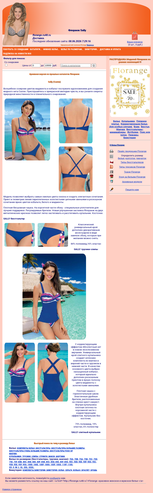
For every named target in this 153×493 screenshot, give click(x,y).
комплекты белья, (26, 448)
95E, (16, 464)
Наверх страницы (12, 489)
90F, (85, 461)
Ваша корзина (135, 40)
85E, (57, 461)
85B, (43, 461)
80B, (20, 461)
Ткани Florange (132, 171)
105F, (53, 464)
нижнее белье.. (43, 49)
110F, (65, 464)
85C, (48, 461)
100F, (42, 464)
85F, (62, 461)
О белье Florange (117, 145)
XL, (22, 467)
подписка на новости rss (3, 53)
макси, (52, 456)
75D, (96, 459)
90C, (71, 461)
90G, (89, 461)
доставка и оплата (100, 49)
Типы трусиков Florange (132, 166)
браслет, (86, 470)
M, (16, 467)
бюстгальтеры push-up (61, 450)
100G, (48, 464)
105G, (59, 464)
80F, (39, 461)
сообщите (54, 478)
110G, (70, 464)
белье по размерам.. (61, 49)
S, (14, 467)
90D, (76, 461)
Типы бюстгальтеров (132, 162)
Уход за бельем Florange (132, 176)
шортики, (60, 456)
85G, (66, 461)
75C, (91, 459)
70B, (76, 459)
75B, (86, 459)
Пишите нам (132, 189)
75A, (81, 459)
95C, (94, 461)
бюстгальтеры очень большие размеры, (29, 450)
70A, (72, 459)
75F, (16, 461)
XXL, (26, 467)
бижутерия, (53, 470)
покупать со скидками (3, 49)
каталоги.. (30, 49)
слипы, (35, 456)
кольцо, (77, 470)
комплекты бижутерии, (34, 470)
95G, (25, 464)
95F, (21, 464)
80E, (34, 461)
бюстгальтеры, (43, 448)
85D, (53, 461)
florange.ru (90, 45)
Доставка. (39, 38)
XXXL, (31, 467)
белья (121, 158)
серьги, (69, 470)
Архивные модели (132, 181)
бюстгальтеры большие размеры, (68, 448)
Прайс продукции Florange (132, 151)
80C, (25, 461)
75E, (11, 461)
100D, (30, 464)
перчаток (141, 158)
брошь (94, 470)
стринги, (44, 456)
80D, (30, 461)
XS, (11, 467)
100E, (36, 464)
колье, (61, 470)
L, (19, 467)
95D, (11, 464)
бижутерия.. (85, 49)
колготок (130, 158)
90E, (81, 461)
